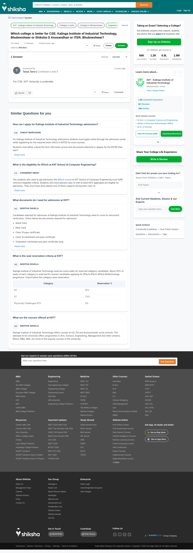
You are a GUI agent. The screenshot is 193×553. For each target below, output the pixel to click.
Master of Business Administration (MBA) (155, 124)
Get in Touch (54, 532)
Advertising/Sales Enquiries (91, 491)
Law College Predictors (25, 447)
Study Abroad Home (88, 428)
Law (114, 411)
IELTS (82, 455)
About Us (19, 488)
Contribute (85, 532)
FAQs (18, 503)
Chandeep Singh (30, 174)
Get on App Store (156, 442)
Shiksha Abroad (54, 518)
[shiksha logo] (29, 535)
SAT (82, 451)
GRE (82, 443)
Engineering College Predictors (60, 407)
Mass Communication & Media (125, 415)
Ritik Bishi (23, 48)
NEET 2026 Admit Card (57, 428)
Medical (69, 11)
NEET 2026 (52, 447)
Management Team (23, 491)
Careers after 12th (23, 428)
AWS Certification (120, 451)
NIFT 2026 (52, 458)
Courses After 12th (23, 432)
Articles (143, 108)
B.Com (115, 389)
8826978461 (57, 537)
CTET (147, 392)
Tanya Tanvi (29, 71)
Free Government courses (123, 432)
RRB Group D (150, 385)
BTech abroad (86, 432)
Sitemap (56, 549)
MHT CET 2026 (54, 455)
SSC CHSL (149, 411)
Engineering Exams (56, 396)
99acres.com (53, 503)
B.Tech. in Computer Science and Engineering (158, 120)
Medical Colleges (87, 415)
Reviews (144, 104)
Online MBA (20, 411)
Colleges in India (67, 25)
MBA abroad (85, 436)
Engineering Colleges (56, 392)
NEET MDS (85, 396)
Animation (117, 385)
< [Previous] (174, 72)
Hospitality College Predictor (27, 451)
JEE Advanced (54, 404)
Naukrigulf (52, 499)
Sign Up (187, 10)
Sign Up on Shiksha (159, 42)
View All (125, 25)
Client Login (85, 488)
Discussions (154, 234)
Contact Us (20, 506)
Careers (19, 495)
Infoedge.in (52, 488)
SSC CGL (149, 407)
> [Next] (180, 72)
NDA (147, 419)
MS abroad (84, 440)
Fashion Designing (120, 404)
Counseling (122, 11)
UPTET (148, 396)
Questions (140, 234)
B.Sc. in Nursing (145, 127)
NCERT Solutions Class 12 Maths (29, 458)
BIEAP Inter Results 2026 (58, 440)
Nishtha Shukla (29, 210)
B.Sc (114, 392)
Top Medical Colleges (89, 411)
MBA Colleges (21, 392)
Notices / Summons (35, 549)
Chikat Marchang (30, 133)
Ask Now (175, 209)
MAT (17, 407)
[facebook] (125, 538)
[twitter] (129, 538)
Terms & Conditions (69, 549)
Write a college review (24, 440)
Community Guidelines (146, 229)
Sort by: (105, 57)
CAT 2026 (52, 443)
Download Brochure (172, 134)
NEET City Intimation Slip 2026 (60, 432)
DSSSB (148, 404)
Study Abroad (104, 11)
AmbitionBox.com (55, 510)
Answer (121, 45)
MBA (42, 11)
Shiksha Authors (22, 499)
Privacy (48, 549)
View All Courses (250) (148, 134)
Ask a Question (22, 436)
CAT (17, 404)
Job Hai (51, 521)
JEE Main (52, 400)
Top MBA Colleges (23, 389)
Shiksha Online (139, 11)
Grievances (20, 549)
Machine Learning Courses (123, 443)
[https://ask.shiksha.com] (18, 18)
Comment (118, 92)
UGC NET (149, 400)
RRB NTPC (149, 389)
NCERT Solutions (23, 455)
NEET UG (84, 385)
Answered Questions (150, 100)
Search (144, 5)
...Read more (19, 155)
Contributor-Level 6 (48, 71)
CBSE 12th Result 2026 (57, 436)
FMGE (83, 404)
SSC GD (148, 415)
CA (114, 400)
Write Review (90, 537)
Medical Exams (86, 419)
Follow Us (118, 532)
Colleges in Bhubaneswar (91, 25)
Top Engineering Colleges (58, 389)
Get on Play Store (156, 436)
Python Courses (119, 455)
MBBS (115, 419)
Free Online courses (121, 428)
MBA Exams (21, 400)
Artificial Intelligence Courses (124, 440)
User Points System (169, 229)
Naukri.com (52, 491)
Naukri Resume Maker (57, 495)
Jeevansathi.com (55, 506)
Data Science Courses (122, 436)
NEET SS (84, 392)
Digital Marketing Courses (123, 462)
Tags (165, 234)
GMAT (82, 447)
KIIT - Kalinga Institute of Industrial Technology (33, 25)
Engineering (54, 11)
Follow (107, 45)
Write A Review (159, 159)
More (90, 11)
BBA (114, 396)
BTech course (65, 180)
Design (80, 11)
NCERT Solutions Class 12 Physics (30, 462)
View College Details (156, 91)
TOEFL (83, 458)
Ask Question (167, 365)
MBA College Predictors (25, 415)
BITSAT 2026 (53, 451)
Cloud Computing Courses (123, 447)
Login (179, 10)
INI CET (83, 400)
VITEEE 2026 (53, 462)
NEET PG (84, 389)
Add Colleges (85, 495)
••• (83, 45)
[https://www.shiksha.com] (9, 18)
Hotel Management (120, 407)
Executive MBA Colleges (26, 396)
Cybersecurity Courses (122, 458)
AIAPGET (84, 407)
